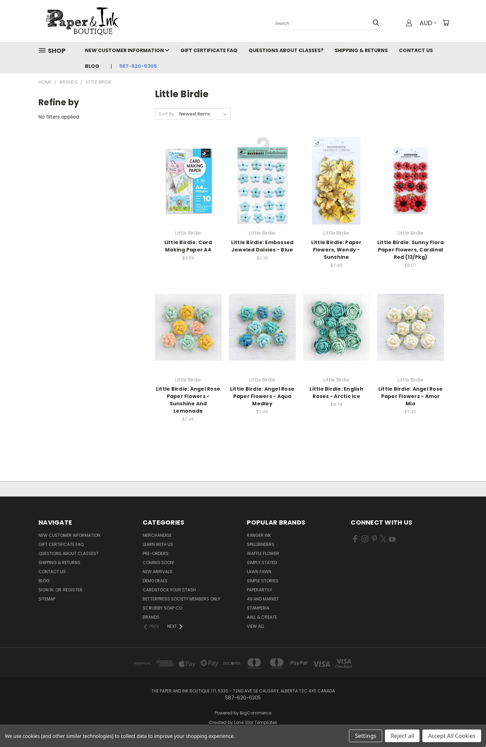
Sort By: (167, 114)
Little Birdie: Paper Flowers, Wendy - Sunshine (336, 250)
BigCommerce (255, 713)
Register (73, 590)
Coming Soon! (158, 562)
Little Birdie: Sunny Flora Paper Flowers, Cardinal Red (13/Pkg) (410, 250)
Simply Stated (262, 562)
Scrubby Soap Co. (163, 608)
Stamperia (258, 608)
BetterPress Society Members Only (181, 599)
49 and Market (263, 599)
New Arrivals (157, 572)
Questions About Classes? (286, 50)
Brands (151, 617)
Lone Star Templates (255, 722)
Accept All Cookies (452, 736)
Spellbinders (260, 544)
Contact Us (416, 50)
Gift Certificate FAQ (208, 50)
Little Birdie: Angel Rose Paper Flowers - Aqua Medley (262, 396)
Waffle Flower (263, 553)
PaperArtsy (259, 590)
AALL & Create (262, 617)
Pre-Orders (156, 553)
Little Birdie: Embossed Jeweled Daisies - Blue (262, 246)
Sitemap (46, 599)
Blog (92, 66)
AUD (428, 23)
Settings (365, 736)
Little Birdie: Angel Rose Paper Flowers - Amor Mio (410, 396)
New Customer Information (127, 50)
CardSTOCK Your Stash (169, 590)
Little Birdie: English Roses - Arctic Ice (336, 392)
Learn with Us (158, 544)
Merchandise (157, 535)
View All (255, 626)
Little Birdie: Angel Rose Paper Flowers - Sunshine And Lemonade (188, 399)
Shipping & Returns (361, 50)
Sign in (46, 590)
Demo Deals (155, 581)
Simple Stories (262, 581)
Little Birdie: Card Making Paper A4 (188, 246)
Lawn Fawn (259, 572)
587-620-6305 (138, 66)
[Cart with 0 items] (445, 22)
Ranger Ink (259, 535)
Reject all (402, 736)
